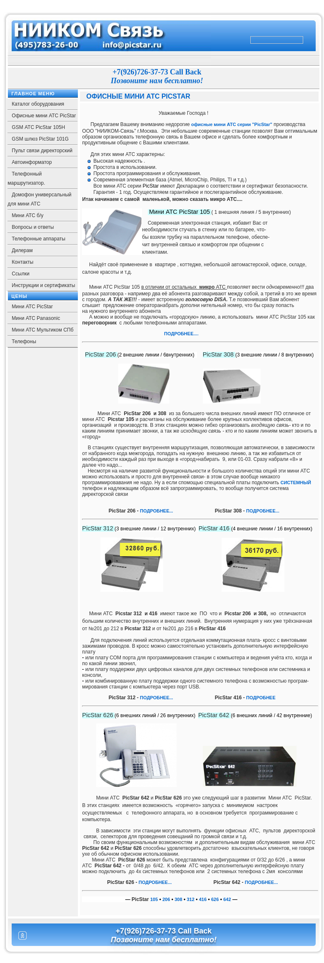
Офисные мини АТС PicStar (44, 116)
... (277, 510)
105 (154, 899)
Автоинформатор (32, 162)
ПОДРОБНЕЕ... (156, 510)
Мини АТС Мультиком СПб (42, 330)
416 (203, 899)
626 (215, 899)
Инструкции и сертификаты (43, 285)
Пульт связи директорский (42, 150)
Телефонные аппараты (38, 239)
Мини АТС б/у (27, 215)
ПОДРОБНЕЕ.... (182, 333)
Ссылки (20, 274)
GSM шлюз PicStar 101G (40, 139)
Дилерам (22, 250)
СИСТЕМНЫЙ (295, 482)
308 (178, 899)
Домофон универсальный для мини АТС (39, 199)
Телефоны (24, 341)
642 (227, 899)
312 (190, 899)
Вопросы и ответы (33, 227)
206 (166, 899)
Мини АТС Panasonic (36, 318)
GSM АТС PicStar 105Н (38, 127)
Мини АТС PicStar (32, 306)
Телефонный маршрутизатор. (26, 178)
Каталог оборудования (38, 104)
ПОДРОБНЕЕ (260, 510)
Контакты (22, 262)
